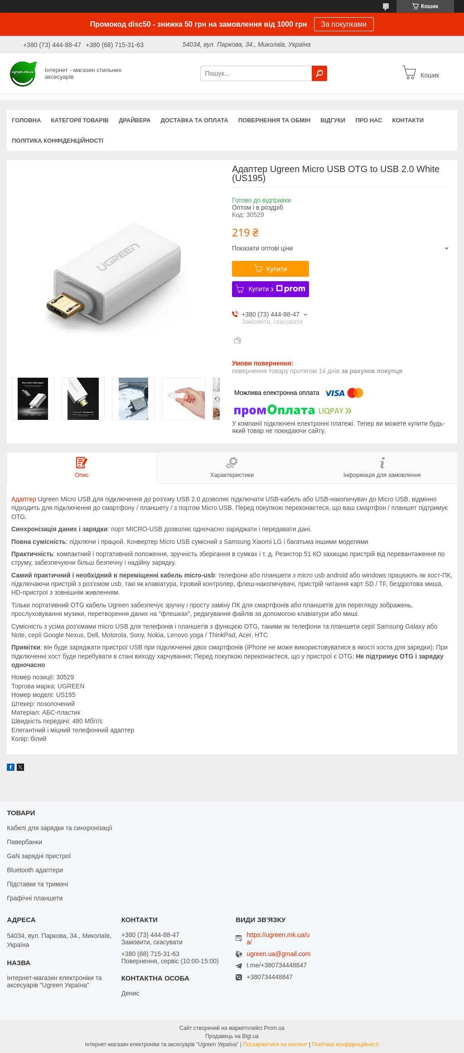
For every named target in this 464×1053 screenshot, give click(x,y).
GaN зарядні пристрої (39, 856)
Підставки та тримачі (37, 884)
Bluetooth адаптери (35, 870)
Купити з (276, 289)
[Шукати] (319, 73)
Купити (277, 269)
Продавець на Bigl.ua (232, 1036)
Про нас (368, 120)
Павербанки (24, 842)
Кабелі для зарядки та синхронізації (59, 828)
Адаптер (23, 499)
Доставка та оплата (194, 120)
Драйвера (135, 120)
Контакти (408, 120)
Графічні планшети (35, 898)
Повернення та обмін (274, 120)
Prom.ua (274, 1028)
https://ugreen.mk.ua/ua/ (277, 938)
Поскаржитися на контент (275, 1044)
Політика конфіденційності (57, 140)
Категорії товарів (80, 120)
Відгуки (332, 120)
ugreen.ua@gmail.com (278, 954)
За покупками (344, 24)
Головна (26, 120)
